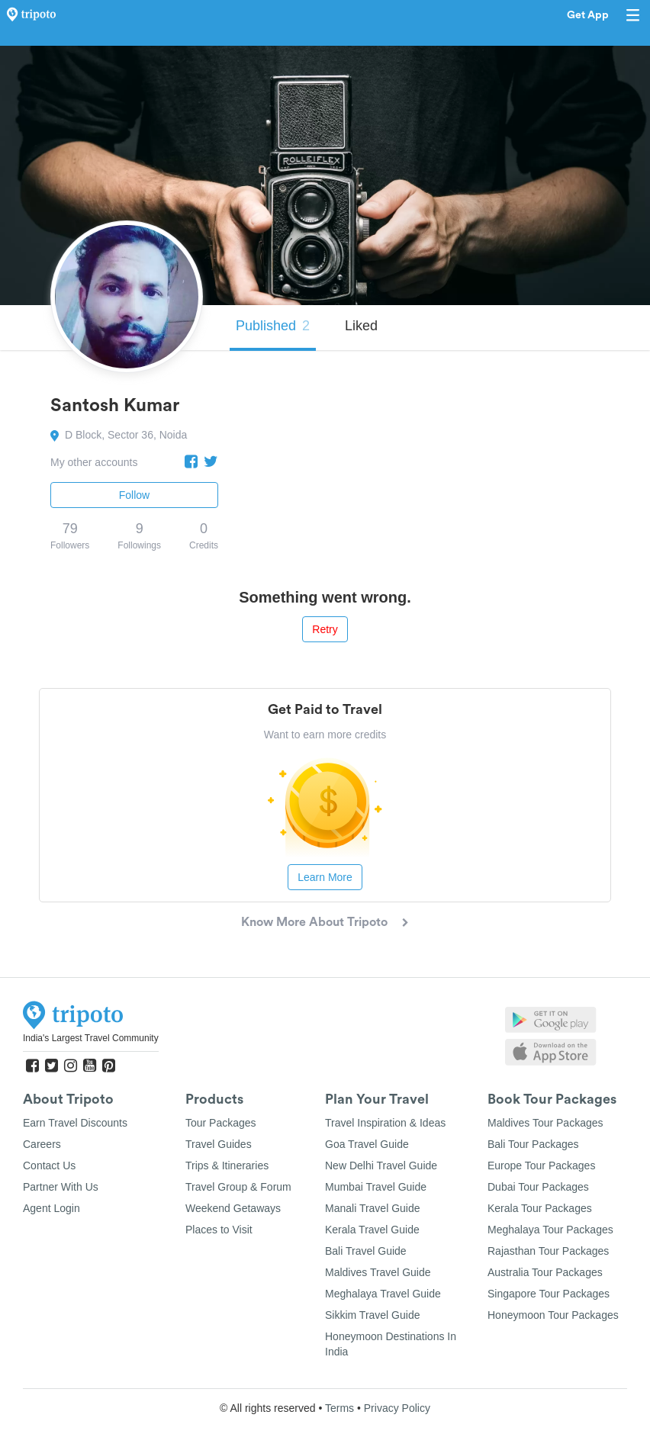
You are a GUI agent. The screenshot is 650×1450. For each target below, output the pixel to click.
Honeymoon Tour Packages (553, 1315)
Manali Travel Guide (372, 1208)
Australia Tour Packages (545, 1272)
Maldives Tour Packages (545, 1123)
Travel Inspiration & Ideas (385, 1123)
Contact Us (49, 1165)
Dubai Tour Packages (538, 1187)
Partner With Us (60, 1187)
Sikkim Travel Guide (372, 1315)
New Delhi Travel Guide (381, 1165)
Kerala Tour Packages (540, 1208)
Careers (42, 1144)
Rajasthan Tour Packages (548, 1251)
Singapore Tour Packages (549, 1294)
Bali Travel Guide (366, 1251)
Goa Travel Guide (367, 1144)
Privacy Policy (397, 1408)
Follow (134, 495)
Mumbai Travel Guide (375, 1187)
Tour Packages (220, 1123)
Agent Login (51, 1208)
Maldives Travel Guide (378, 1272)
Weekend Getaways (233, 1208)
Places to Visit (219, 1229)
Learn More (325, 877)
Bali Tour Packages (533, 1144)
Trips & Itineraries (227, 1165)
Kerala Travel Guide (372, 1229)
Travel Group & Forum (238, 1187)
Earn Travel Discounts (75, 1123)
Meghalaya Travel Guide (383, 1294)
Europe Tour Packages (541, 1165)
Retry (324, 629)
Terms (339, 1408)
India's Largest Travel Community (91, 1038)
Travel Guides (218, 1144)
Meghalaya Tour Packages (550, 1229)
